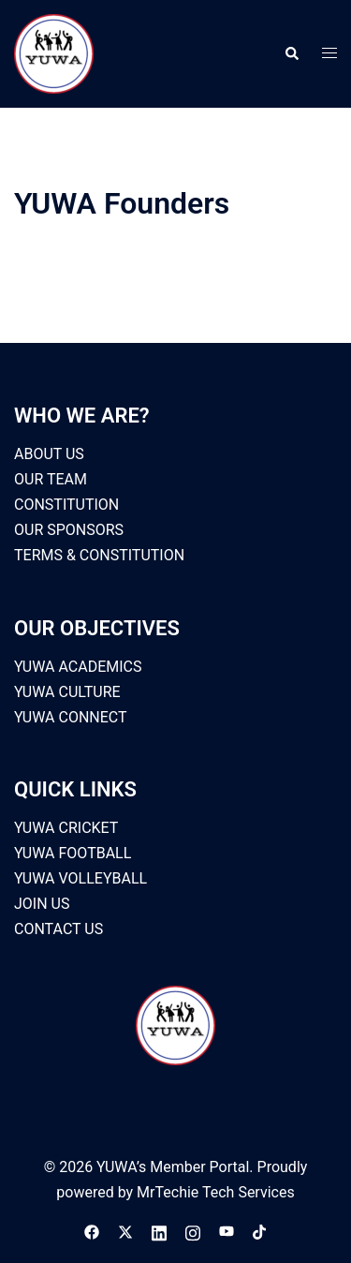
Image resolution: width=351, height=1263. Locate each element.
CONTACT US (58, 929)
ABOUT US (49, 454)
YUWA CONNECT (70, 717)
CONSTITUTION (66, 504)
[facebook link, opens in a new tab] (91, 1232)
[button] (291, 53)
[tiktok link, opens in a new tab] (260, 1232)
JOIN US (41, 904)
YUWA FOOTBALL (72, 853)
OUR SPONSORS (69, 530)
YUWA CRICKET (66, 828)
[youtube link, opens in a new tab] (226, 1232)
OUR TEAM (50, 479)
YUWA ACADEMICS (78, 667)
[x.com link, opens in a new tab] (125, 1232)
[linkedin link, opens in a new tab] (159, 1232)
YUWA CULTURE (67, 692)
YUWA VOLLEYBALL (80, 878)
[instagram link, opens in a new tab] (192, 1232)
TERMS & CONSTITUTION (99, 555)
